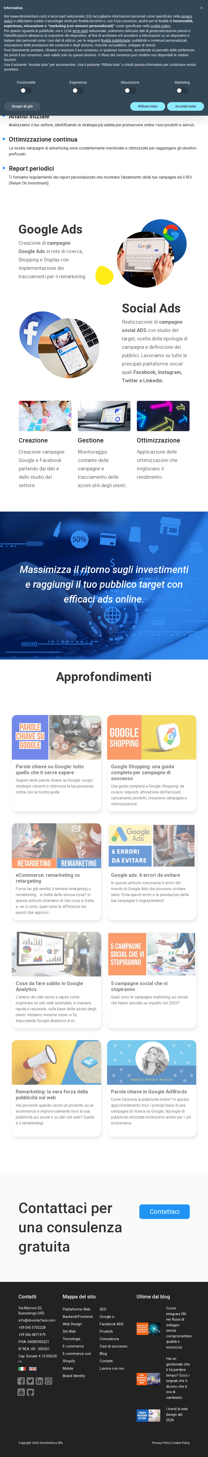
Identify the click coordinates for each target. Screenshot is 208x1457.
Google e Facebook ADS (112, 1320)
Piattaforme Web (76, 1309)
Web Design (72, 1324)
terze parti (80, 1372)
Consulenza (109, 1339)
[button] (202, 1349)
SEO (103, 1309)
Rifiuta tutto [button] (148, 1447)
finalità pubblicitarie (115, 1382)
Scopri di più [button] (22, 1447)
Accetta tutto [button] (185, 1447)
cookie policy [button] (160, 1367)
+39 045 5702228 (32, 1327)
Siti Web (69, 1331)
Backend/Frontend (78, 1316)
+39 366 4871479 (32, 1335)
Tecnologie (71, 1339)
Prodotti (106, 1331)
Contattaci (164, 1211)
